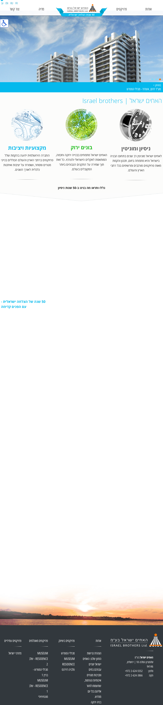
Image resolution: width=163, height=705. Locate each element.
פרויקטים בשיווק (67, 641)
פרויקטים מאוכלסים (38, 641)
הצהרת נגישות (94, 653)
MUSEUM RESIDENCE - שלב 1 (38, 686)
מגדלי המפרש (68, 653)
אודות (148, 9)
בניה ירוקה (96, 702)
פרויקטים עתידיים (12, 641)
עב (2, 3)
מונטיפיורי (43, 697)
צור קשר (14, 9)
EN (7, 3)
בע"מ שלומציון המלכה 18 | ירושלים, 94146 (139, 664)
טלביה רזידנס (68, 670)
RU (11, 3)
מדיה (41, 9)
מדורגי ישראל (14, 653)
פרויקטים (121, 9)
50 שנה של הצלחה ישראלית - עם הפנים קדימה (23, 304)
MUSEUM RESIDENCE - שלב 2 (38, 658)
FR (16, 3)
